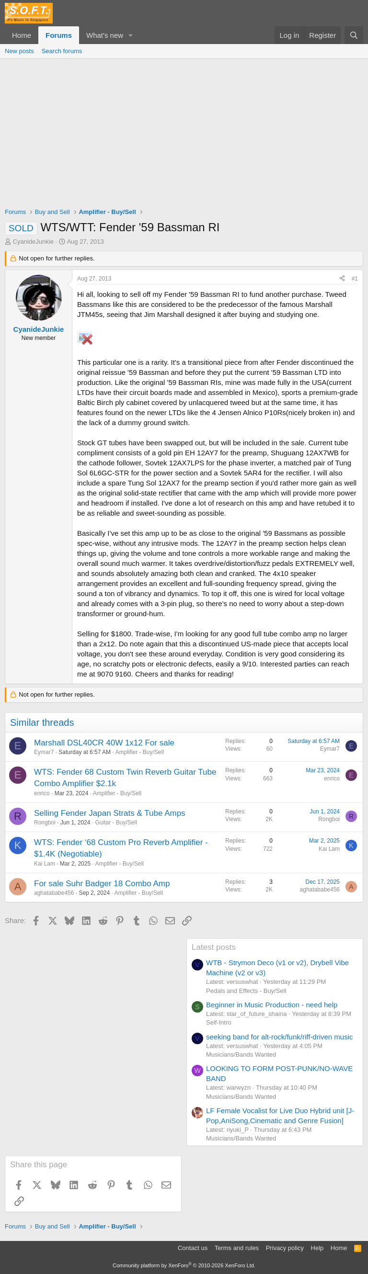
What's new (104, 35)
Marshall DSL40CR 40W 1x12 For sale (104, 742)
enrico (42, 793)
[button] (131, 35)
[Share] (342, 278)
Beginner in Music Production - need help (271, 1005)
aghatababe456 (54, 893)
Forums (59, 35)
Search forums (62, 51)
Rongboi (45, 822)
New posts (19, 51)
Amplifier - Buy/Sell (139, 752)
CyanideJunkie (33, 241)
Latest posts (214, 947)
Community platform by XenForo (184, 1265)
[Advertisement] (184, 131)
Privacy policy (285, 1247)
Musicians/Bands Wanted (241, 1054)
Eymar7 (44, 752)
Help (317, 1247)
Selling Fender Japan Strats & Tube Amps (109, 813)
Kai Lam (44, 863)
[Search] (354, 35)
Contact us (192, 1247)
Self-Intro (218, 1022)
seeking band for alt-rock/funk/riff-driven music (279, 1037)
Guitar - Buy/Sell (116, 822)
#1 (355, 278)
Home (21, 35)
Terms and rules (237, 1247)
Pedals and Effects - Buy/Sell (246, 990)
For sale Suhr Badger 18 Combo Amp (102, 883)
